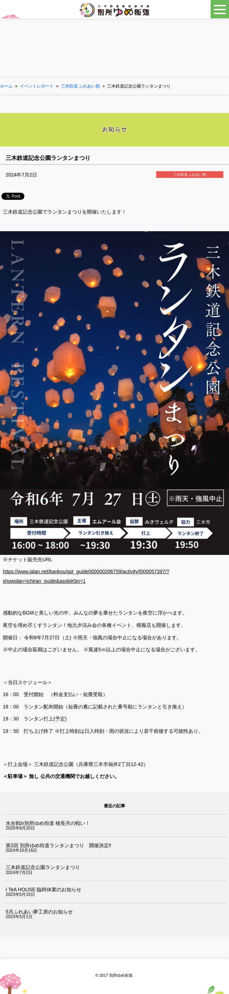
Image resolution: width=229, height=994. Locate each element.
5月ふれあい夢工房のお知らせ (39, 912)
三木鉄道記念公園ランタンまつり (43, 867)
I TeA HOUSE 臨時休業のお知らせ (43, 889)
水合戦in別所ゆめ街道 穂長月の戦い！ (48, 823)
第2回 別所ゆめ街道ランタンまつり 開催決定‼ (58, 845)
